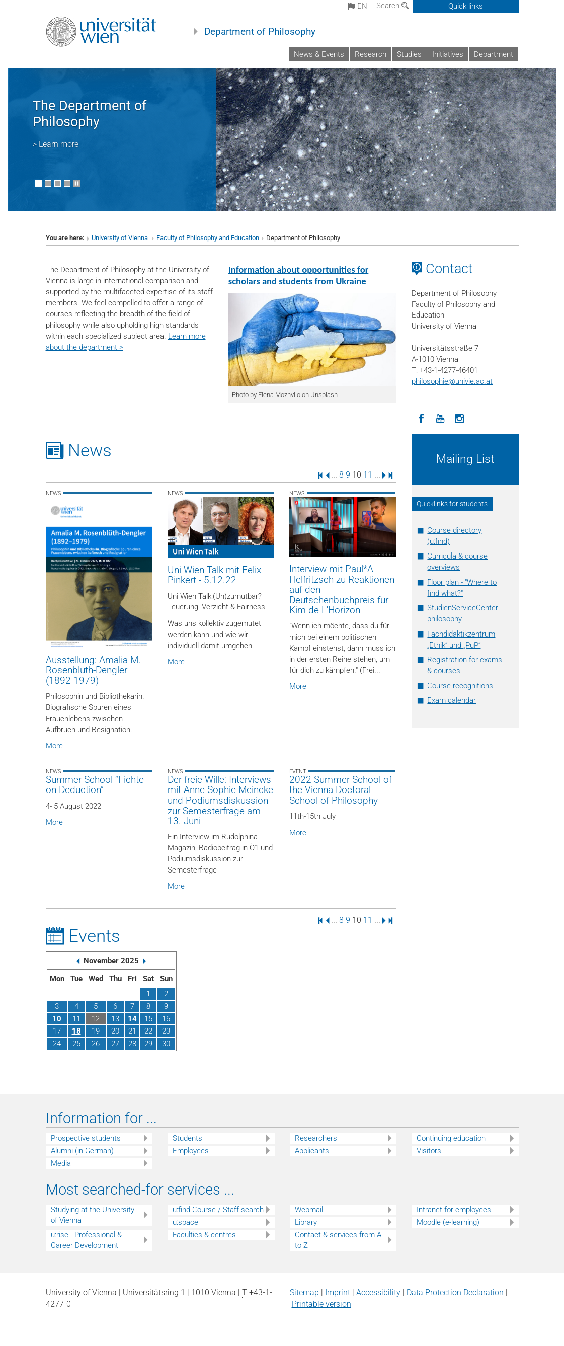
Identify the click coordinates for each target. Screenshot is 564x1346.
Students (187, 1138)
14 (132, 1018)
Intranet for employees (454, 1209)
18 (76, 1031)
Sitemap (304, 1292)
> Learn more (55, 144)
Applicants (312, 1150)
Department (493, 54)
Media (61, 1163)
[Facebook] (421, 417)
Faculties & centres (204, 1234)
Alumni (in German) (82, 1150)
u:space (185, 1222)
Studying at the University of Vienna (92, 1215)
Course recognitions (460, 685)
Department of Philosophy (259, 31)
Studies (409, 54)
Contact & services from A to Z (338, 1240)
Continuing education (451, 1138)
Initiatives (447, 54)
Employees (191, 1150)
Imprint (337, 1292)
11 (367, 475)
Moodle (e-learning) (448, 1222)
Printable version (321, 1304)
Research (370, 54)
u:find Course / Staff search (218, 1209)
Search (392, 5)
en (357, 6)
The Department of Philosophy (89, 114)
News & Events (319, 54)
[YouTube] (440, 417)
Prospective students (86, 1138)
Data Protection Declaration (455, 1292)
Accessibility (378, 1292)
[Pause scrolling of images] (76, 183)
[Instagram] (459, 417)
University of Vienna (120, 238)
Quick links (465, 6)
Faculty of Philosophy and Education (207, 238)
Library (306, 1222)
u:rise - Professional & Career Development (86, 1240)
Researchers (316, 1138)
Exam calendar (451, 700)
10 (56, 1018)
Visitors (429, 1150)
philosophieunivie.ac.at (452, 381)
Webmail (309, 1209)
